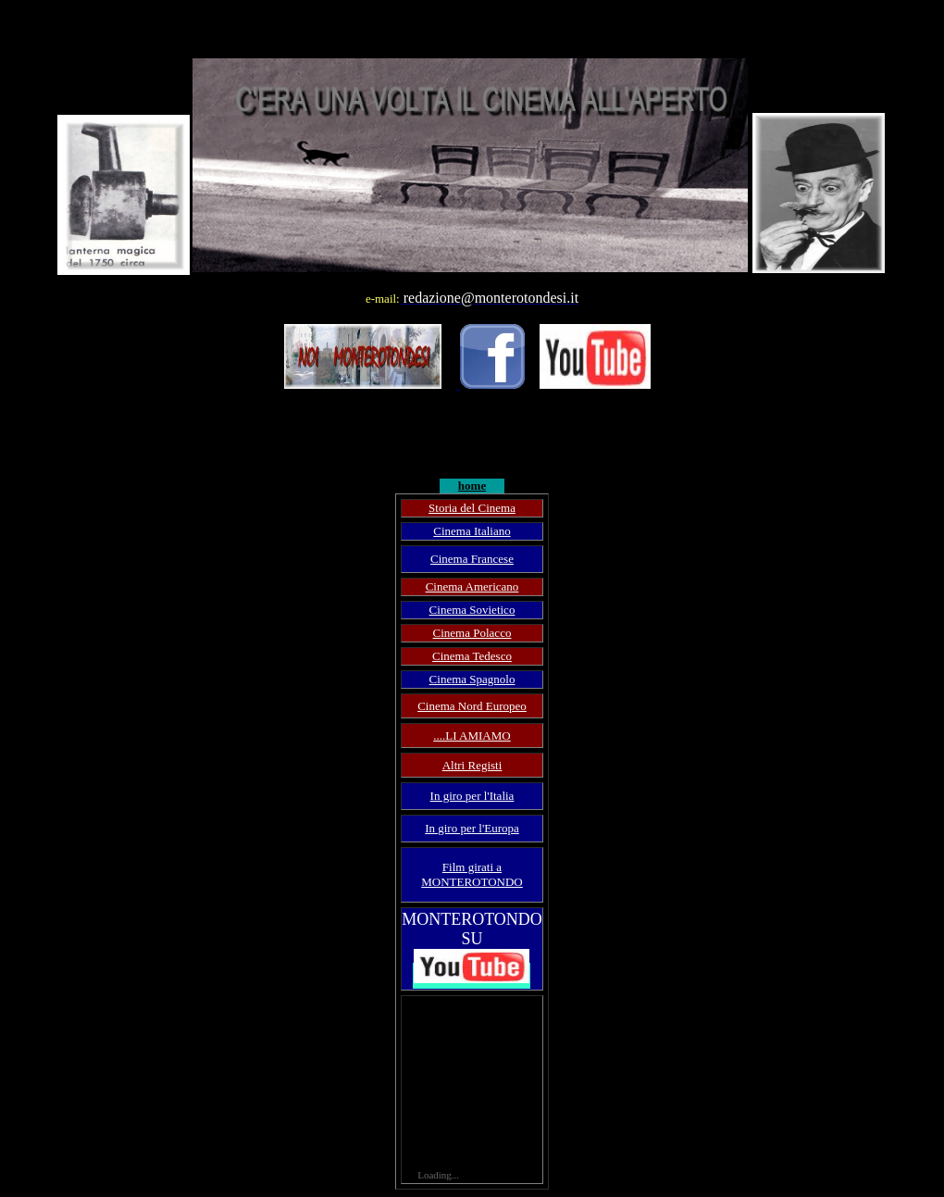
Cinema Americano (472, 586)
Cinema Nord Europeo (472, 706)
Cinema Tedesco (472, 656)
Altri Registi (472, 765)
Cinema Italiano (471, 531)
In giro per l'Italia (472, 796)
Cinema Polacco (472, 633)
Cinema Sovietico (472, 610)
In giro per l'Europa (472, 828)
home (472, 486)
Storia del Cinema (472, 508)
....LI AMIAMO (471, 735)
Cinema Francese (472, 559)
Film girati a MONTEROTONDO (472, 874)
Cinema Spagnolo (472, 679)
